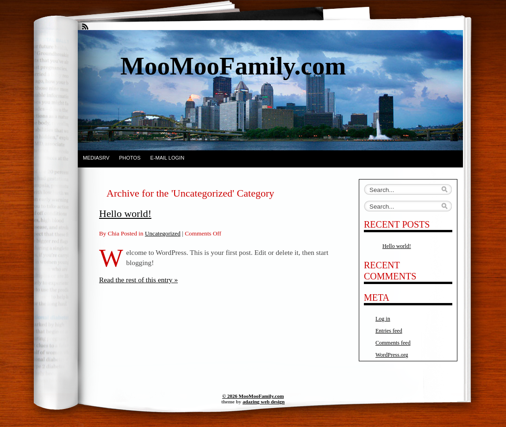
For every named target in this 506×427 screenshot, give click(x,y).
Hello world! (125, 213)
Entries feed (388, 331)
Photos (129, 158)
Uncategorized (163, 233)
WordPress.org (391, 355)
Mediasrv (96, 158)
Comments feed (393, 343)
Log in (382, 319)
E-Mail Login (167, 158)
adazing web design (264, 401)
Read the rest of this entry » (138, 280)
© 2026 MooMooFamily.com (253, 396)
